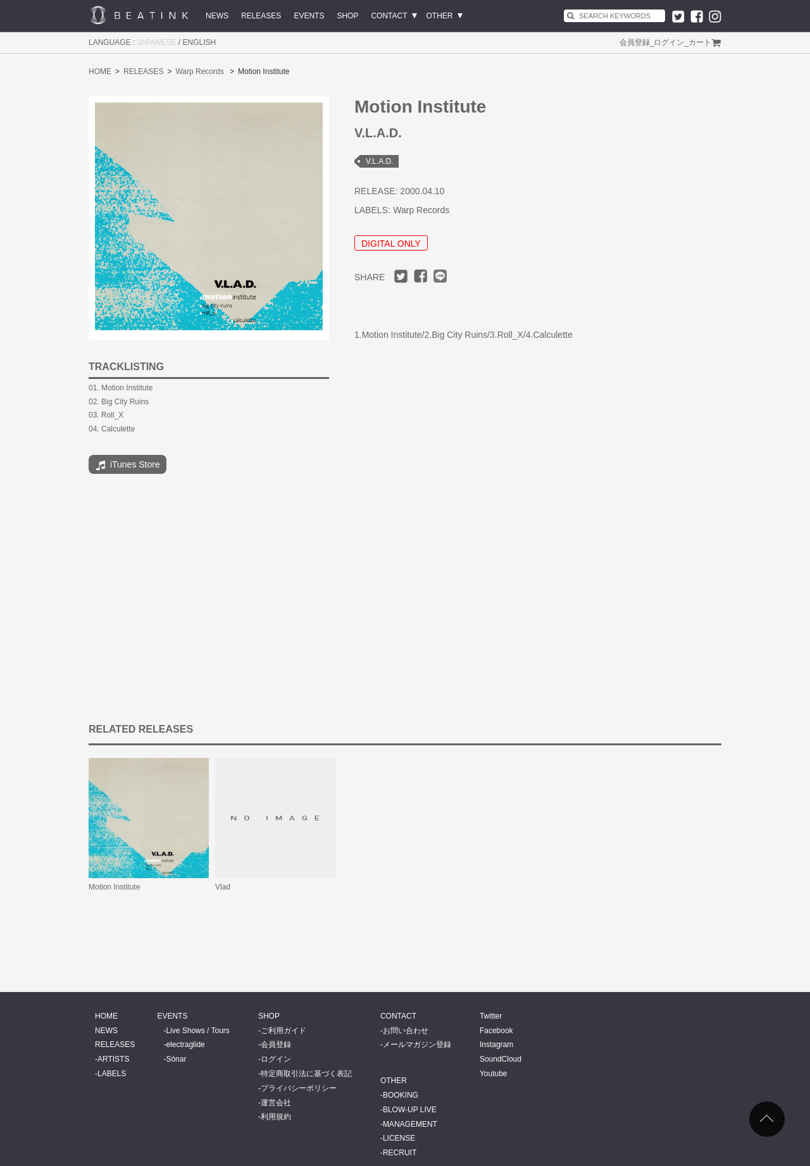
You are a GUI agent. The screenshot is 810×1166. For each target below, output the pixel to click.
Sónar (176, 1059)
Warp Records (199, 71)
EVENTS (309, 15)
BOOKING (400, 1095)
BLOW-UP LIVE (410, 1109)
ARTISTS (113, 1059)
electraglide (185, 1044)
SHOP (347, 15)
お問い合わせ (405, 1030)
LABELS (111, 1073)
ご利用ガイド (283, 1030)
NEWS (217, 15)
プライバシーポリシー (299, 1088)
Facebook (496, 1030)
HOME (100, 71)
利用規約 (276, 1116)
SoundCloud (500, 1059)
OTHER (440, 15)
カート (699, 42)
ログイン (669, 42)
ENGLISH (199, 42)
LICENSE (399, 1138)
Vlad (222, 887)
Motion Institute (114, 887)
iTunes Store (127, 465)
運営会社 (276, 1102)
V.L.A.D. (380, 161)
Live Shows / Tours (198, 1030)
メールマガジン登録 (417, 1044)
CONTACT (389, 15)
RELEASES (261, 15)
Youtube (494, 1073)
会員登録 (635, 42)
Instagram (496, 1044)
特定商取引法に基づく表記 (306, 1073)
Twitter (491, 1016)
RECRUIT (399, 1152)
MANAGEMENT (410, 1124)
